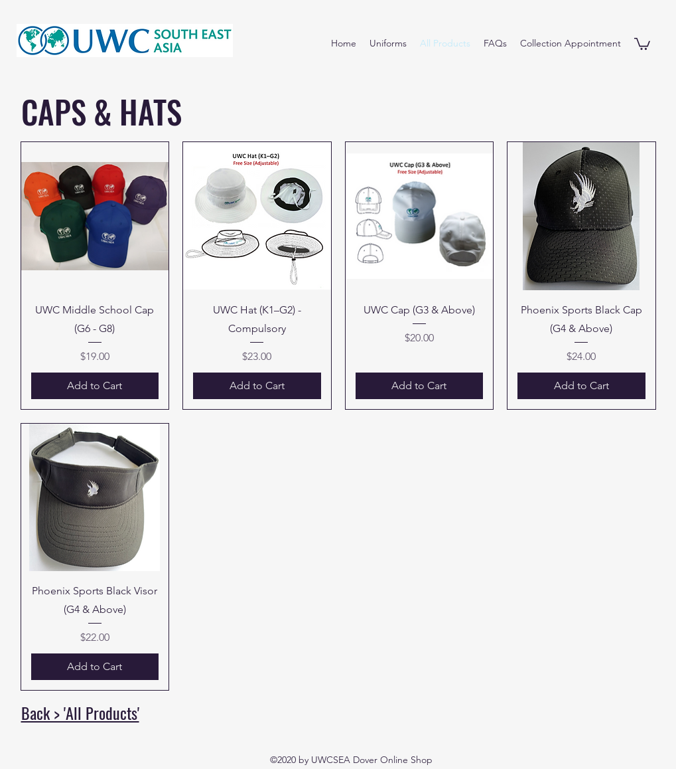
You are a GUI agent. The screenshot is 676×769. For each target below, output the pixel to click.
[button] (642, 43)
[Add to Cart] (95, 386)
